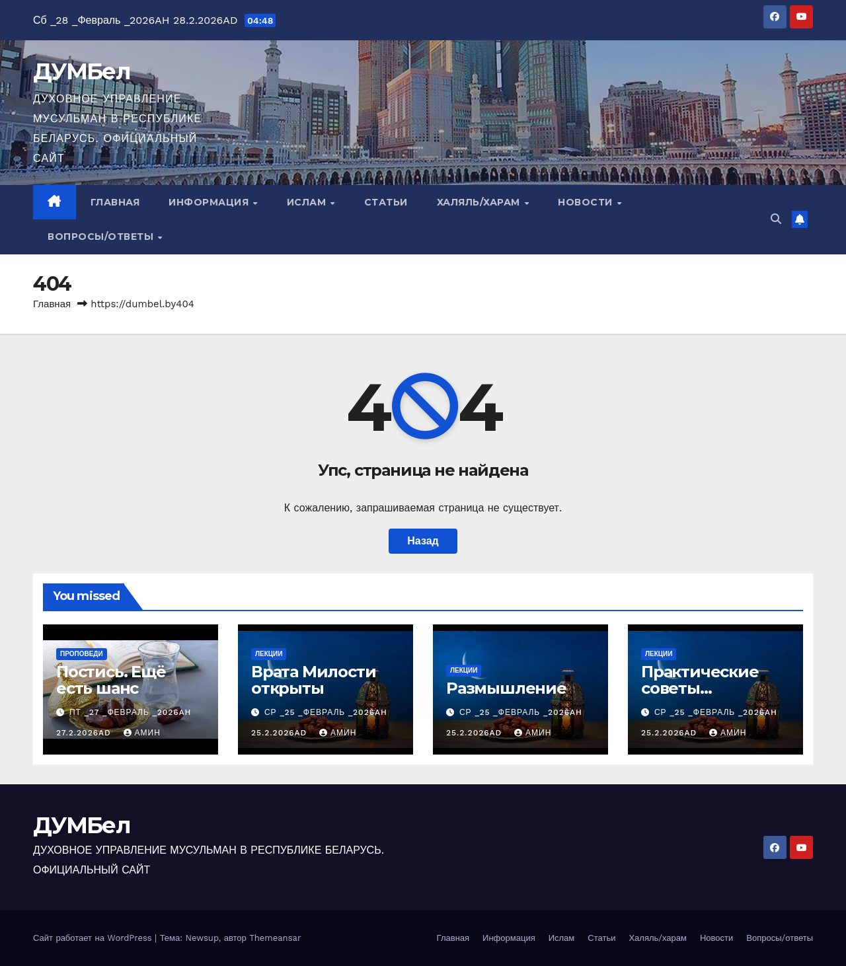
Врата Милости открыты (313, 680)
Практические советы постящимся (700, 688)
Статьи (386, 202)
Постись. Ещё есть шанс (111, 680)
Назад (422, 541)
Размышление (506, 688)
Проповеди (81, 653)
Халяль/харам (480, 202)
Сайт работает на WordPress (94, 938)
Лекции (268, 653)
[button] (776, 219)
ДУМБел (81, 71)
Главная (115, 202)
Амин (142, 732)
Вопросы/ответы (102, 236)
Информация (210, 202)
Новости (586, 202)
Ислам (308, 202)
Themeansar (275, 938)
